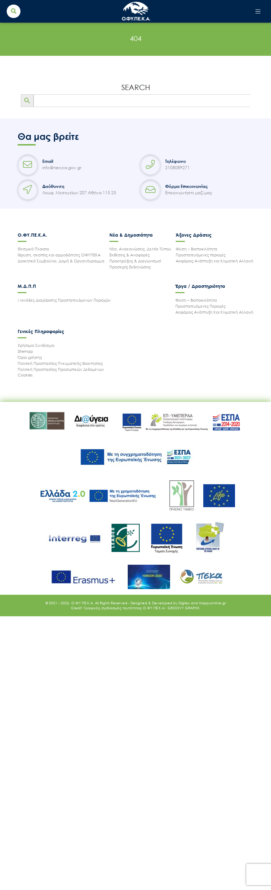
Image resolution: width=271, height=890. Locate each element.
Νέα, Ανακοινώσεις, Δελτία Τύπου (140, 249)
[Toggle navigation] (258, 11)
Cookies (25, 375)
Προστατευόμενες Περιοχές (200, 306)
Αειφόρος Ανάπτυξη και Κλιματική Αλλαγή (214, 261)
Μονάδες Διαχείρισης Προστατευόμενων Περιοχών (64, 300)
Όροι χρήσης (30, 357)
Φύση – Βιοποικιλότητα (196, 249)
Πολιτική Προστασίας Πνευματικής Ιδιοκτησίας (60, 363)
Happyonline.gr (212, 603)
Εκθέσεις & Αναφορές (129, 255)
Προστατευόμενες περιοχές (200, 255)
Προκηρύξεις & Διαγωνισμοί (135, 261)
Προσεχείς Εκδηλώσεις (130, 267)
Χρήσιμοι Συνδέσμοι (36, 345)
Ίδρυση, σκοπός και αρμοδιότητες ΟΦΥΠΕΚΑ (59, 255)
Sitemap (25, 351)
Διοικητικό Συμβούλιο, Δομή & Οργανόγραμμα (61, 261)
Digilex (185, 603)
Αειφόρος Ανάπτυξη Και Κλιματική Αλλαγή (214, 312)
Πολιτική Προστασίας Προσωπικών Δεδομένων (61, 369)
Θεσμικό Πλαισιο (33, 249)
